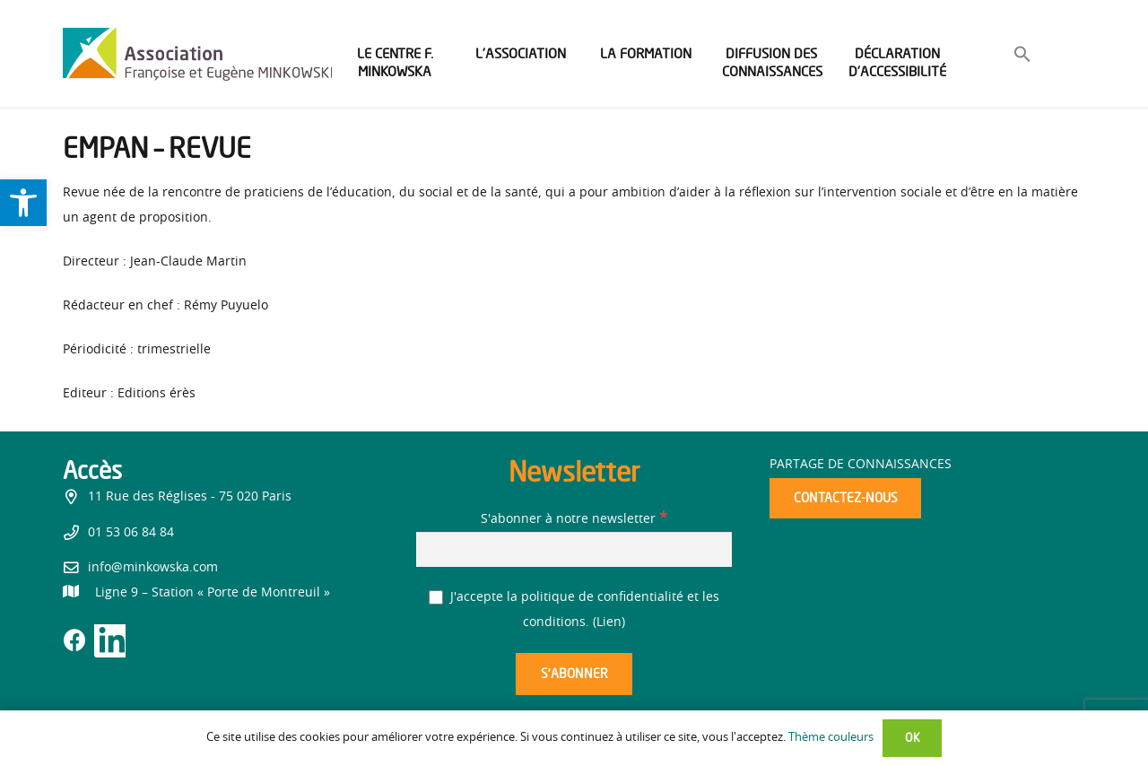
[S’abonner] (574, 674)
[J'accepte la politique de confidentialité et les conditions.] (436, 597)
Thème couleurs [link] (831, 738)
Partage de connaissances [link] (861, 464)
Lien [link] (609, 622)
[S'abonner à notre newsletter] (574, 549)
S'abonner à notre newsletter (574, 519)
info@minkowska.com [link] (153, 567)
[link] (23, 202)
